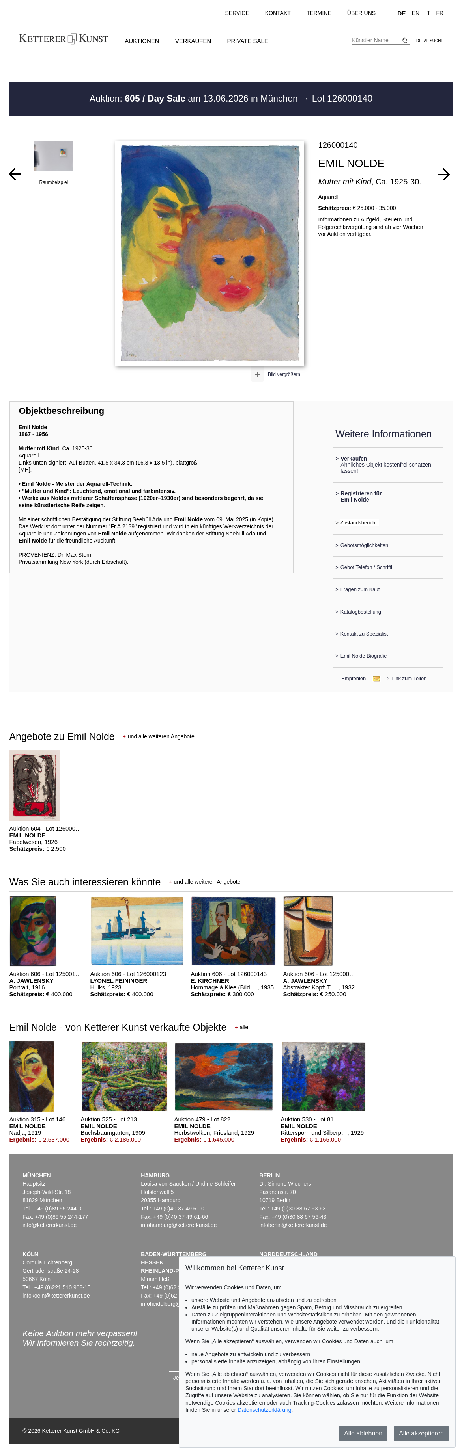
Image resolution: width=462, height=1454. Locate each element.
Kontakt (278, 13)
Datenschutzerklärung (264, 1410)
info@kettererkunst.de (49, 1225)
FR (439, 13)
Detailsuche (429, 41)
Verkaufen (193, 40)
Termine (319, 13)
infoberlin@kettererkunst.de (293, 1225)
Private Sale (247, 40)
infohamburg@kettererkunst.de (179, 1225)
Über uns (361, 13)
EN (415, 13)
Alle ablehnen (363, 1433)
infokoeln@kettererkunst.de (56, 1295)
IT (427, 13)
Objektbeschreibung (61, 411)
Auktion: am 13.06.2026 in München (195, 98)
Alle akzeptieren (421, 1433)
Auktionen (142, 40)
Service (237, 13)
